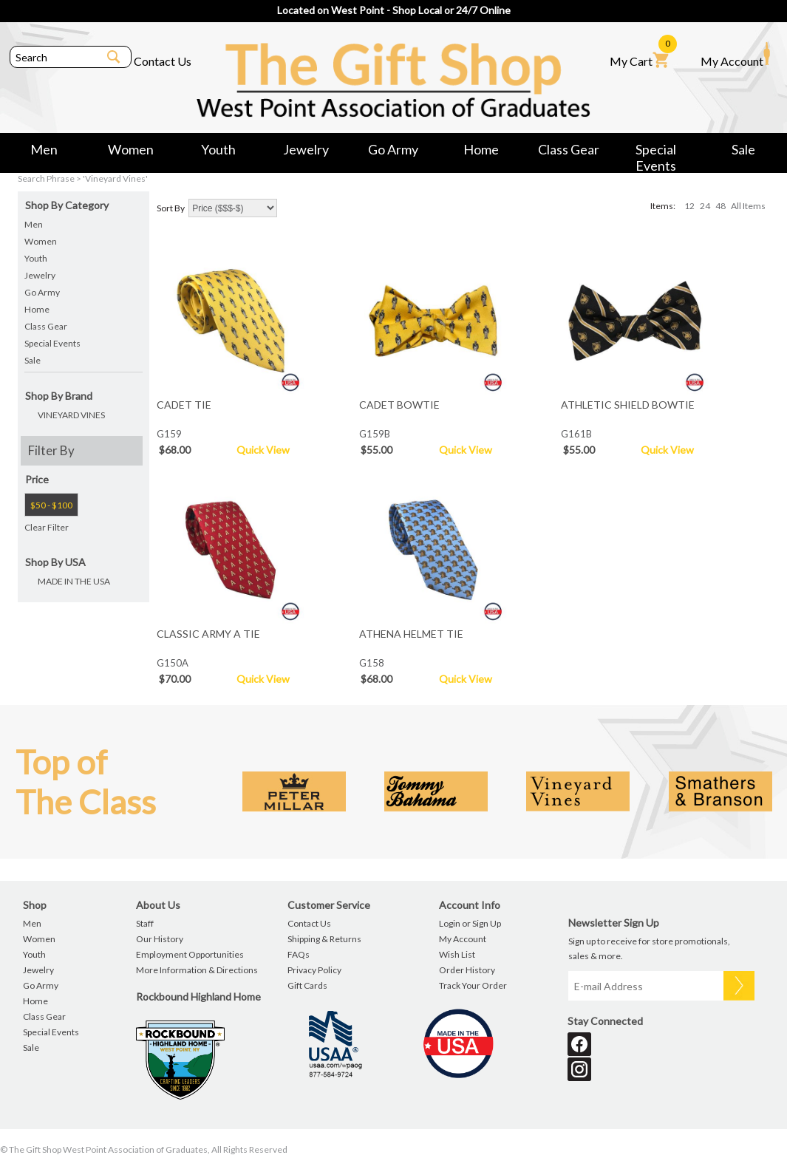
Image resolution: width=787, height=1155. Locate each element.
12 (689, 205)
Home (481, 149)
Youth (218, 149)
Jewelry (306, 149)
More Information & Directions (197, 969)
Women (131, 149)
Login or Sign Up (470, 923)
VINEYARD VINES (71, 414)
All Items (748, 205)
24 (705, 205)
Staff (145, 923)
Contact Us (162, 61)
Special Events (656, 152)
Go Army (393, 149)
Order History (467, 969)
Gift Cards (307, 985)
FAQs (298, 954)
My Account (735, 54)
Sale (743, 149)
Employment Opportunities (190, 954)
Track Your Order (473, 985)
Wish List (457, 954)
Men (44, 149)
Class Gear (568, 149)
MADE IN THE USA (74, 581)
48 (720, 205)
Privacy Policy (314, 969)
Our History (159, 938)
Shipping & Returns (324, 938)
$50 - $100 (51, 505)
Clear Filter (46, 527)
